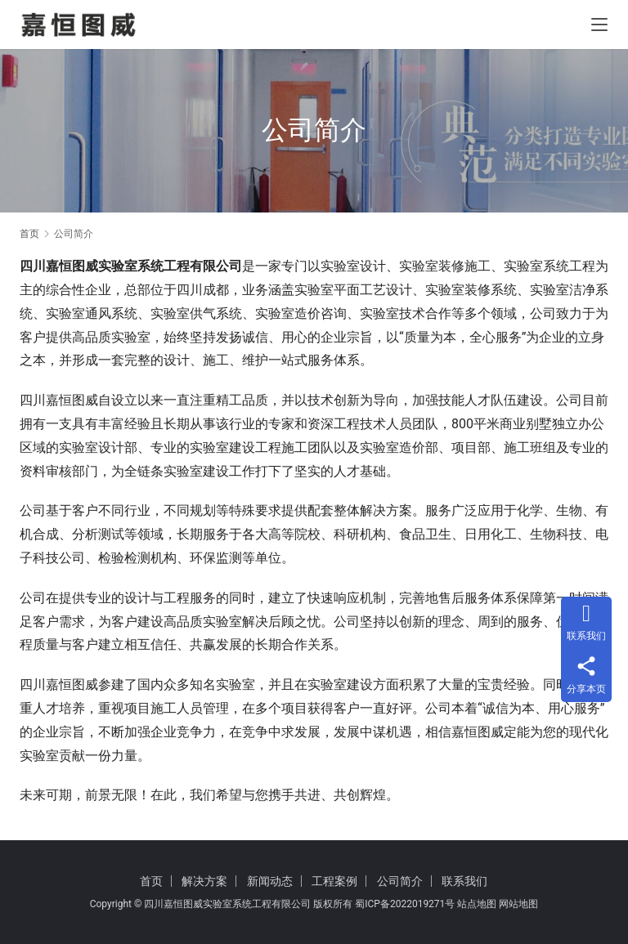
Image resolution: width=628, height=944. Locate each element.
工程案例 (334, 881)
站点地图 (476, 904)
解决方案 (204, 881)
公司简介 (400, 881)
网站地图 (518, 904)
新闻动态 (270, 881)
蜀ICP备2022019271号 (405, 904)
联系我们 (464, 881)
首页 (29, 233)
